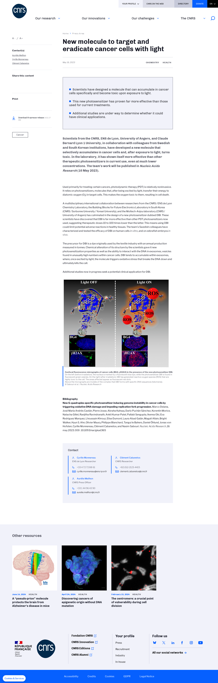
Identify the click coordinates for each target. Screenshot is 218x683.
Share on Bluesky (14, 82)
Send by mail (14, 86)
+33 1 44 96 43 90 (86, 488)
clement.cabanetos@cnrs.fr (133, 471)
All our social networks (164, 652)
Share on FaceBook (38, 82)
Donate (200, 4)
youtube (200, 643)
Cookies (109, 676)
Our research (45, 18)
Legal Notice (147, 676)
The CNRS (188, 18)
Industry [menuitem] (120, 655)
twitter (163, 643)
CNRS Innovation (82, 642)
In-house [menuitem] (120, 661)
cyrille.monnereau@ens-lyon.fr (92, 471)
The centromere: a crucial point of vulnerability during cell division (133, 577)
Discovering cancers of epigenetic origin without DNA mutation (84, 577)
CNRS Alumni (79, 654)
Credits (92, 676)
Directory (183, 4)
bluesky (154, 643)
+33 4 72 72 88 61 (86, 467)
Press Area (78, 33)
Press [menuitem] (118, 642)
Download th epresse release (34, 118)
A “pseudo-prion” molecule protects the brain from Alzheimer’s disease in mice (34, 577)
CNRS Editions (80, 648)
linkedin (173, 643)
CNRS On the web (155, 4)
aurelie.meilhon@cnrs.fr (88, 492)
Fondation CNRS (82, 635)
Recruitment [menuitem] (122, 649)
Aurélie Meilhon (19, 55)
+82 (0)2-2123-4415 (130, 467)
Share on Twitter (22, 82)
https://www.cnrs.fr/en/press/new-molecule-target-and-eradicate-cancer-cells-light (22, 86)
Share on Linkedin (30, 82)
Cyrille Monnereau (20, 59)
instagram (191, 643)
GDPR (126, 676)
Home (66, 33)
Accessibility (71, 676)
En (211, 4)
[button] (14, 678)
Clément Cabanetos (20, 63)
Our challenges (143, 18)
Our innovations (93, 18)
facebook (182, 643)
